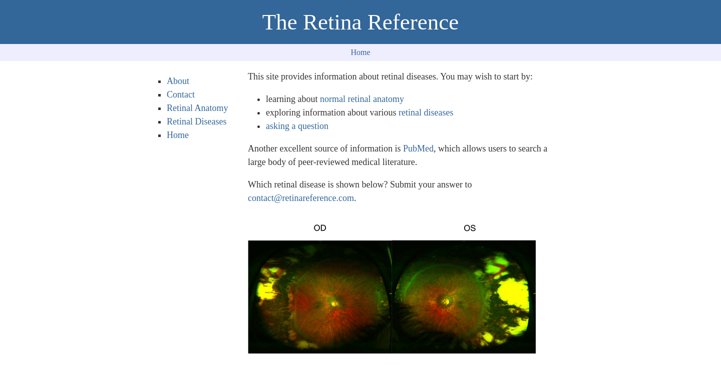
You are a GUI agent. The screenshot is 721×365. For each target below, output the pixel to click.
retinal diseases (426, 113)
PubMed (418, 149)
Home (360, 52)
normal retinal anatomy (362, 99)
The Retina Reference (360, 22)
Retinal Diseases (196, 121)
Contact (181, 95)
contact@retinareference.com (301, 198)
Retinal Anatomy (197, 108)
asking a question (297, 126)
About (178, 81)
